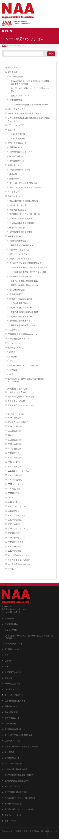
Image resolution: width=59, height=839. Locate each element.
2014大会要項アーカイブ (18, 339)
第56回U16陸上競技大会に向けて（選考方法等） (30, 89)
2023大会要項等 (15, 449)
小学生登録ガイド (17, 161)
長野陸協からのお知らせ (18, 401)
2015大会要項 (14, 524)
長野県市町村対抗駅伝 (18, 241)
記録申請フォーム (17, 174)
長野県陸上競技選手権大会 (20, 316)
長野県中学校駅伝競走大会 (20, 307)
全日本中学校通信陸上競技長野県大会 (25, 263)
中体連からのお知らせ (17, 392)
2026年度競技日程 (17, 134)
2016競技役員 (14, 453)
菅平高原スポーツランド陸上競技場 (24, 214)
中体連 (11, 498)
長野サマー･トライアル (19, 250)
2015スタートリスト (16, 538)
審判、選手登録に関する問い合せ (23, 183)
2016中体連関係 (15, 520)
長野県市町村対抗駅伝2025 (22, 245)
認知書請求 (14, 179)
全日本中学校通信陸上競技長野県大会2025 (29, 267)
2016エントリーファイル (18, 506)
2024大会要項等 (15, 457)
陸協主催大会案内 (15, 236)
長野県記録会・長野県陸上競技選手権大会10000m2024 (26, 380)
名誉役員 (13, 370)
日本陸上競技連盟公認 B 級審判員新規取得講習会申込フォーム (29, 119)
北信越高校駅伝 (16, 294)
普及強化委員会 (16, 76)
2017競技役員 (14, 493)
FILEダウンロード (15, 330)
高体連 (11, 435)
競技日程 (11, 130)
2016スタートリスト (16, 515)
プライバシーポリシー (17, 125)
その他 (11, 569)
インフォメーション (15, 414)
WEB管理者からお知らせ (18, 555)
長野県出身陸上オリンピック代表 (23, 365)
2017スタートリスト (16, 484)
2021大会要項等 (15, 440)
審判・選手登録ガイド (17, 143)
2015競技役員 (14, 546)
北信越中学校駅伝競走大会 (20, 299)
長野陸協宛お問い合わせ (19, 170)
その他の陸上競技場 (17, 205)
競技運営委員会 (16, 100)
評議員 (12, 352)
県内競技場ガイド (15, 196)
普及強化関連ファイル (20, 96)
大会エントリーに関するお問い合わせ (25, 187)
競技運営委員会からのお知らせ (21, 397)
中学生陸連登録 (16, 156)
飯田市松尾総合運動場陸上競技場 (23, 201)
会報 (11, 361)
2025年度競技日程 (17, 138)
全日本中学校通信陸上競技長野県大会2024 (29, 272)
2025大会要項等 (15, 466)
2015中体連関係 (15, 551)
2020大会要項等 (15, 431)
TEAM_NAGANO (15, 68)
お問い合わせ (13, 165)
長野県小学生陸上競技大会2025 (24, 281)
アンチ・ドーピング (16, 343)
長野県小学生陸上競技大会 (20, 276)
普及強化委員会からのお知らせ (21, 405)
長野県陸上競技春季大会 (19, 321)
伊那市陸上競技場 (17, 227)
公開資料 (13, 356)
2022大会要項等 (15, 444)
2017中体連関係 (15, 480)
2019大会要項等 (15, 426)
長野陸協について (15, 348)
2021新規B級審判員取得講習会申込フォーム (30, 105)
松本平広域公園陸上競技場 (20, 218)
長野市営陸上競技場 (17, 210)
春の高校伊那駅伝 (17, 290)
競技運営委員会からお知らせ (20, 564)
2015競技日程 (14, 533)
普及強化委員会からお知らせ (20, 560)
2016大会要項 (14, 502)
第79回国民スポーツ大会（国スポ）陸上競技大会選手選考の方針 (30, 82)
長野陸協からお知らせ (17, 388)
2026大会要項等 (15, 475)
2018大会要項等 (15, 418)
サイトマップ (13, 192)
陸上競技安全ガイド (16, 109)
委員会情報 (12, 72)
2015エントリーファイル (18, 529)
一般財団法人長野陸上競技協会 (26, 831)
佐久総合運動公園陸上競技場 (21, 223)
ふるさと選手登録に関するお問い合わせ (22, 746)
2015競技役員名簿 (15, 542)
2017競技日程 (14, 489)
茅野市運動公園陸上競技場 (20, 232)
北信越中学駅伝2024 (19, 303)
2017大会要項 (14, 462)
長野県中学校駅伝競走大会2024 (24, 312)
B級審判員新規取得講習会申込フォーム (24, 334)
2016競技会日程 (15, 511)
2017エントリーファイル (18, 471)
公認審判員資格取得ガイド (20, 152)
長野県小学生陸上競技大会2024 (24, 285)
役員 (11, 374)
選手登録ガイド (16, 147)
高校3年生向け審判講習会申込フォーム (24, 113)
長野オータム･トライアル (20, 254)
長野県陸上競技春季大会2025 (23, 325)
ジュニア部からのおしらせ (19, 422)
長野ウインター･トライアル (21, 259)
